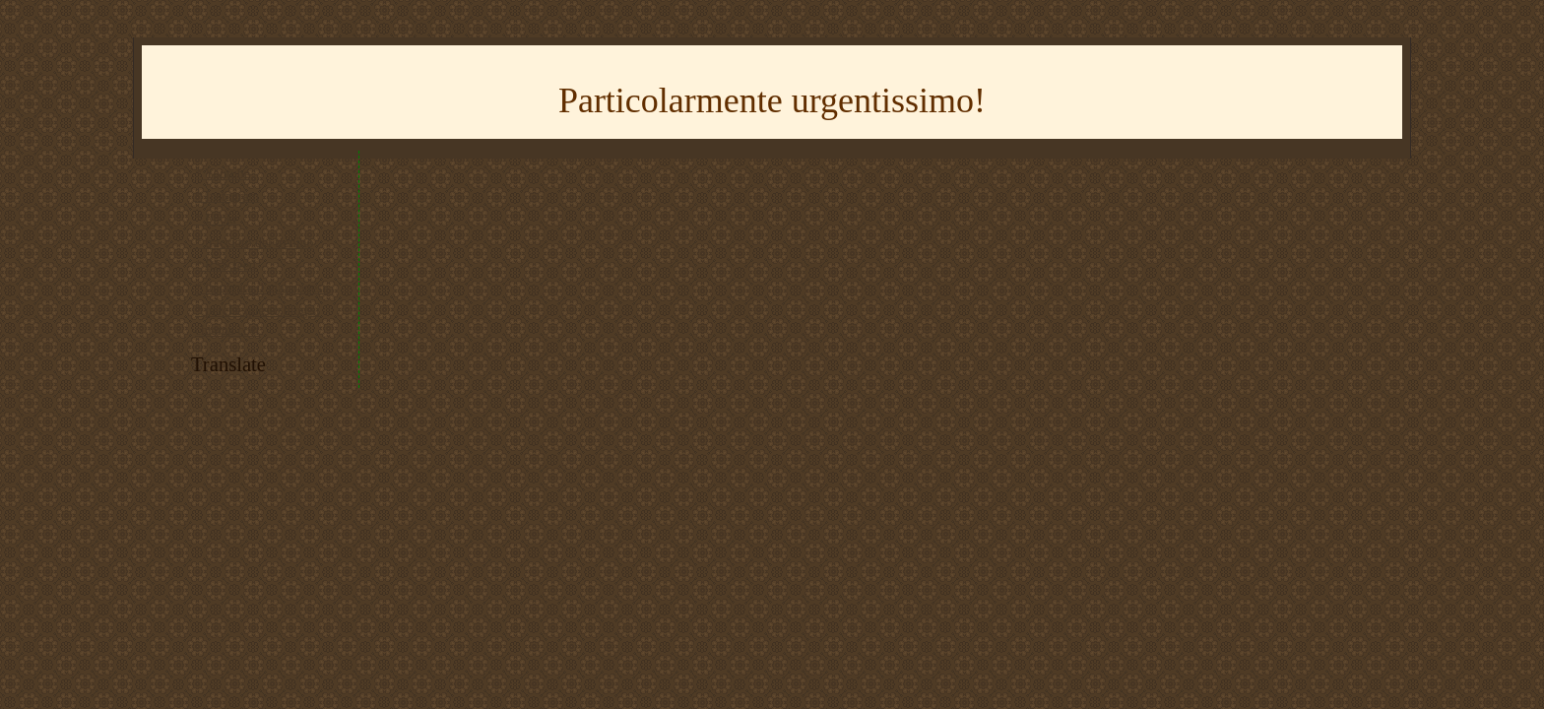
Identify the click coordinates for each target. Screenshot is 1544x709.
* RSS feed (225, 265)
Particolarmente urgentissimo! (772, 100)
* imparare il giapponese (262, 288)
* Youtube (222, 173)
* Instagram (227, 196)
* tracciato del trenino (254, 242)
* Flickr (216, 219)
